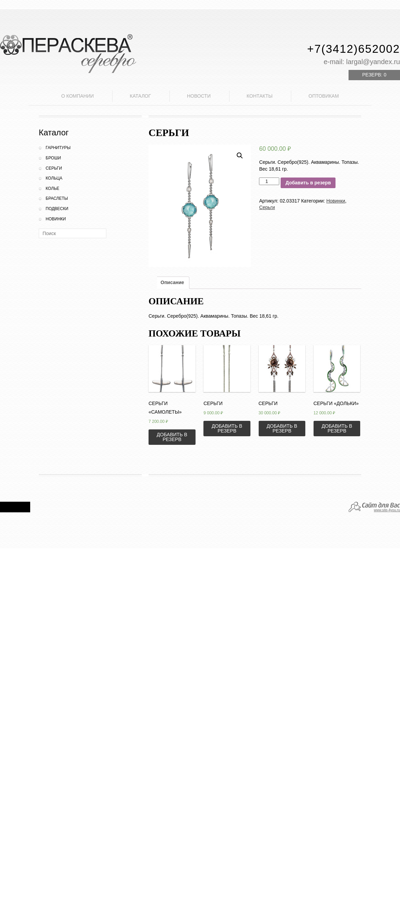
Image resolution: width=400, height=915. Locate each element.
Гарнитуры (58, 147)
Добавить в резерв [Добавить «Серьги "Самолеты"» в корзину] (172, 437)
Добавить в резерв (308, 182)
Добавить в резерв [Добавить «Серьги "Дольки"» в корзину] (337, 428)
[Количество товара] (269, 181)
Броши (53, 158)
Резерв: (374, 74)
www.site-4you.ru (387, 510)
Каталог (140, 96)
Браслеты (57, 198)
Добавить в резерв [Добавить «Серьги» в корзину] (227, 428)
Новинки (56, 219)
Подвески (57, 208)
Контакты (260, 96)
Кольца (54, 178)
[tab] (172, 283)
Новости (199, 96)
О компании (77, 96)
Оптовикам (323, 96)
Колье (52, 188)
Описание (172, 282)
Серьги (54, 168)
